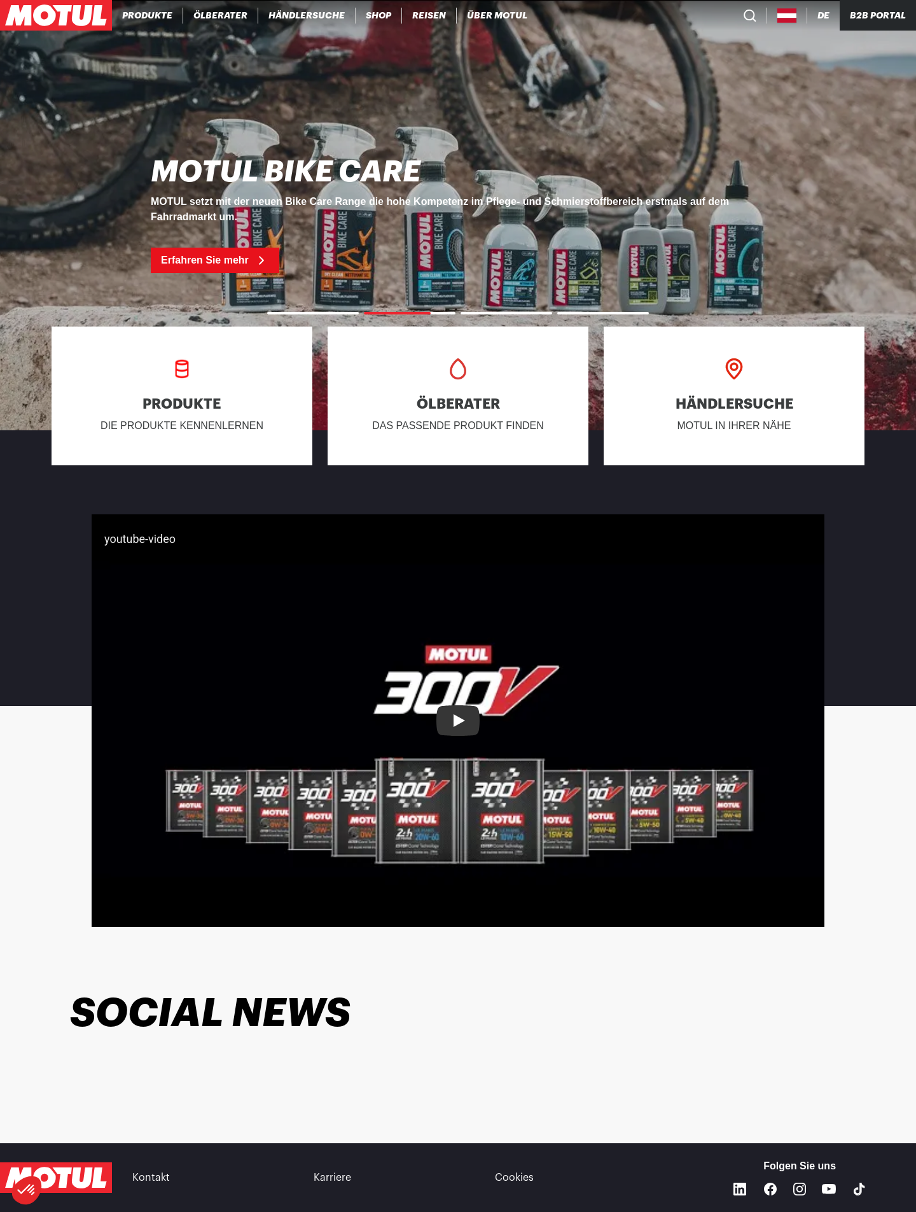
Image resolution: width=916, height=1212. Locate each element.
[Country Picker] (787, 15)
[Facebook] (770, 1189)
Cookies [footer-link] (514, 1178)
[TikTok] (859, 1189)
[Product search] (750, 15)
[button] (26, 1190)
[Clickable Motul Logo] (56, 15)
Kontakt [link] (151, 1178)
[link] (379, 15)
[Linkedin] (739, 1189)
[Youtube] (828, 1189)
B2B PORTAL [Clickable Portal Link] (878, 15)
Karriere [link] (332, 1178)
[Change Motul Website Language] (823, 15)
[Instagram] (799, 1189)
